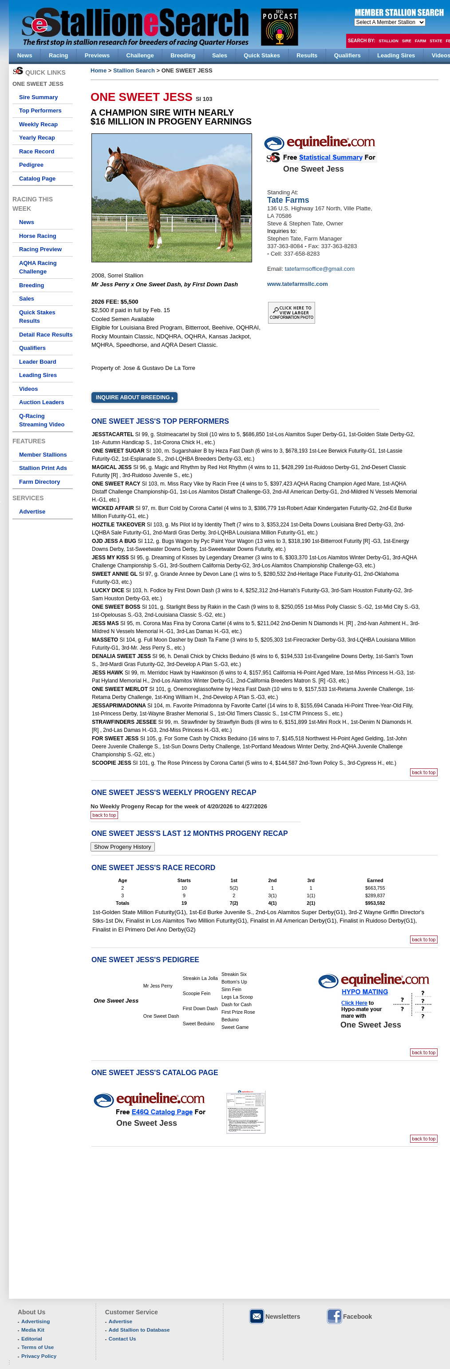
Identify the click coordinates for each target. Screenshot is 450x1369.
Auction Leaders (41, 402)
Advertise (32, 511)
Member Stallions (43, 454)
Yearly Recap (37, 137)
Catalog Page (37, 178)
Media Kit (32, 1330)
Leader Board (37, 361)
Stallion (388, 41)
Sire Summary (38, 97)
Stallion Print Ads (43, 468)
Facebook (349, 1316)
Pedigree (31, 164)
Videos (28, 388)
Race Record (36, 151)
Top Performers (40, 110)
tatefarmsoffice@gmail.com (320, 268)
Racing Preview (40, 249)
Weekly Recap (38, 124)
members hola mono (390, 22)
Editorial (31, 1338)
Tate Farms (288, 200)
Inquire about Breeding (133, 397)
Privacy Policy (38, 1356)
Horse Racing (37, 236)
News (26, 222)
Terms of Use (37, 1347)
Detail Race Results (46, 334)
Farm (420, 41)
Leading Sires (38, 375)
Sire (406, 41)
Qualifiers (32, 348)
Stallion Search (134, 70)
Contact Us (122, 1338)
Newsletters (274, 1316)
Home (99, 70)
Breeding (31, 285)
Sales (26, 298)
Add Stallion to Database (139, 1330)
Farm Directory (39, 481)
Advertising (35, 1321)
